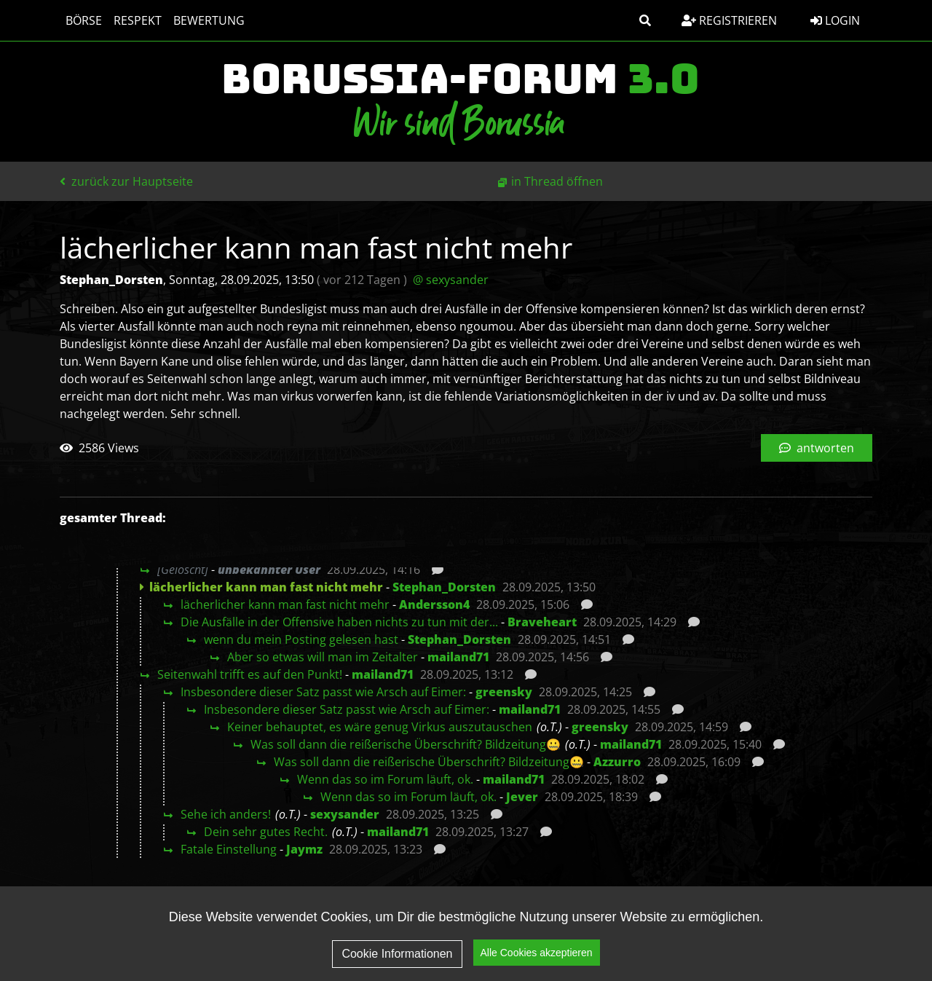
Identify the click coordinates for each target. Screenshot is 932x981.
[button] (645, 20)
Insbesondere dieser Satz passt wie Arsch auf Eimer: (323, 692)
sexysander (344, 814)
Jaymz (304, 849)
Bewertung (209, 20)
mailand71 (458, 657)
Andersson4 (434, 604)
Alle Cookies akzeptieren (537, 956)
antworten (816, 448)
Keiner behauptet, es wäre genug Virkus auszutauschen (379, 727)
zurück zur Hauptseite (126, 181)
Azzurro (617, 762)
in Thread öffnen (557, 181)
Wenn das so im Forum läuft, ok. (385, 779)
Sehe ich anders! (226, 814)
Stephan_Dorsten (444, 587)
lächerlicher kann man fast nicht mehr (285, 604)
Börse (84, 20)
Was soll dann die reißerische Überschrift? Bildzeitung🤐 (406, 744)
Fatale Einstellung (229, 849)
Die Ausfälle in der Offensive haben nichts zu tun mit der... (339, 622)
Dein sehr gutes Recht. (266, 832)
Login (835, 20)
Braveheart (542, 622)
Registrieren (729, 20)
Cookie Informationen (396, 957)
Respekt (138, 20)
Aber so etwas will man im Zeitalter (322, 657)
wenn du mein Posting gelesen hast (301, 639)
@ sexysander (451, 280)
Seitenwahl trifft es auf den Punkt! (249, 674)
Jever (522, 797)
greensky (503, 692)
